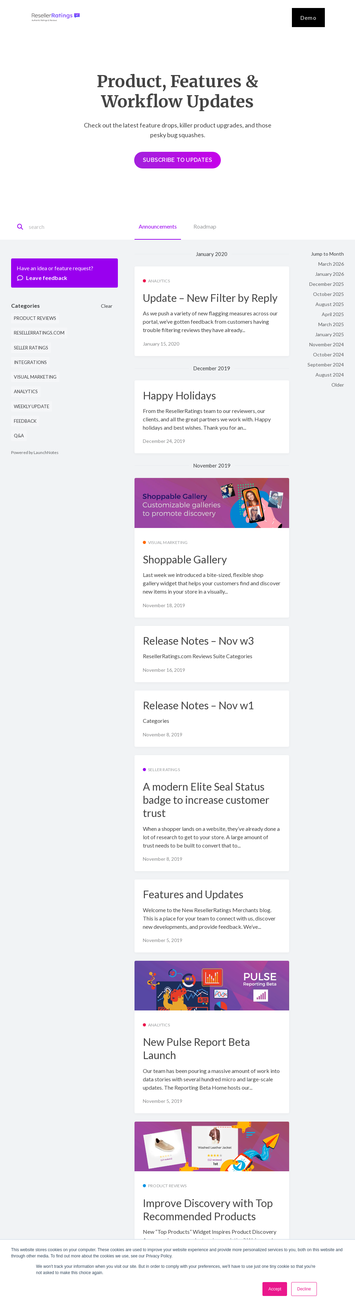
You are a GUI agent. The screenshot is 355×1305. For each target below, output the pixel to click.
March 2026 (331, 264)
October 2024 (328, 354)
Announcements (158, 226)
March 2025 (331, 324)
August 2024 (329, 375)
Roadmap (204, 226)
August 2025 (329, 304)
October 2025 (328, 294)
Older (337, 385)
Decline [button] (304, 1289)
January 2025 (329, 334)
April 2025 (333, 314)
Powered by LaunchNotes (35, 452)
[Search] (60, 226)
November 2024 (326, 344)
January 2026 (329, 274)
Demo (308, 17)
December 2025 (326, 284)
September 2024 (326, 364)
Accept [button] (274, 1289)
